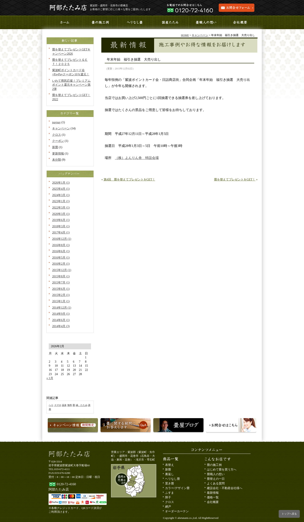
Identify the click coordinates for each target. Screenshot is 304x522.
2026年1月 (61, 182)
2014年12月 (61, 307)
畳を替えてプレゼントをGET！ (234, 179)
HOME (185, 35)
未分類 (56, 159)
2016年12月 (61, 238)
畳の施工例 (214, 464)
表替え (169, 464)
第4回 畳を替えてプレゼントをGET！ (129, 179)
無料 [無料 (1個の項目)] (69, 405)
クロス (56, 134)
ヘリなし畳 (172, 478)
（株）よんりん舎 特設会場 (137, 158)
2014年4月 (61, 326)
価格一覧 (213, 497)
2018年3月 (61, 226)
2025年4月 (61, 188)
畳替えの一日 (216, 478)
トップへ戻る (289, 513)
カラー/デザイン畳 (177, 488)
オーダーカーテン (177, 511)
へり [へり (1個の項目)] (51, 405)
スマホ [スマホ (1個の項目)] (57, 405)
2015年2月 (61, 295)
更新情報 (58, 153)
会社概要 (240, 22)
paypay (56, 122)
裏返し (169, 474)
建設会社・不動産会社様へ (224, 488)
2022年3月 (61, 207)
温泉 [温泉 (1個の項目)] (64, 405)
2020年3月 (61, 214)
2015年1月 (61, 301)
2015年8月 (61, 276)
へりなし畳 (134, 22)
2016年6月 (61, 251)
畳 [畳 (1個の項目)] (74, 405)
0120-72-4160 (66, 484)
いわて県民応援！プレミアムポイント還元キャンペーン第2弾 (71, 85)
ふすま (169, 492)
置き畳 (169, 483)
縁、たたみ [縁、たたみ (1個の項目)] (81, 405)
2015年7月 (61, 282)
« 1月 (49, 378)
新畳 (55, 147)
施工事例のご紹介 (99, 22)
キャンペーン (61, 128)
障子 (168, 497)
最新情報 (213, 492)
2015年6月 (61, 288)
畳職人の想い (205, 22)
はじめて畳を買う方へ (221, 469)
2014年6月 (61, 320)
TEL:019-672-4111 (59, 469)
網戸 (168, 506)
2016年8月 (61, 245)
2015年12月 (61, 270)
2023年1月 (61, 201)
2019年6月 (61, 220)
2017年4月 (61, 232)
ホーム (64, 22)
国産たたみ (169, 22)
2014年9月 (61, 313)
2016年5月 (61, 257)
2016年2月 (61, 263)
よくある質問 (216, 483)
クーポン (58, 140)
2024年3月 (61, 195)
